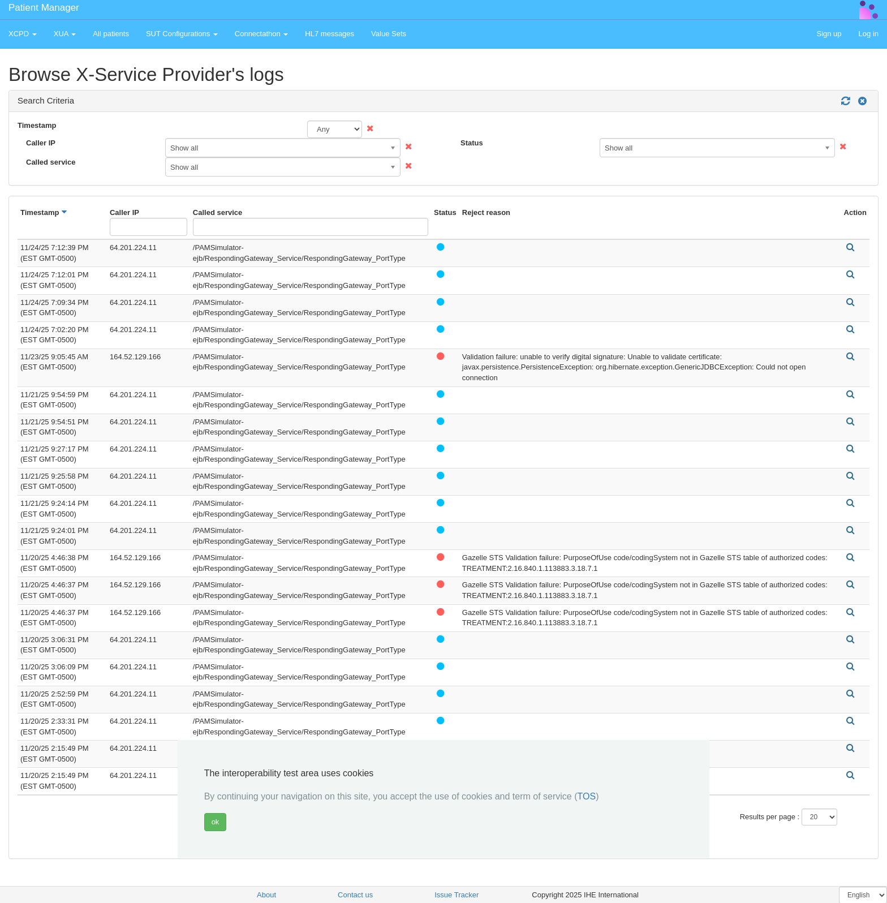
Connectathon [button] (262, 33)
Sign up (828, 33)
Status (471, 143)
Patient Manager (43, 7)
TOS (587, 796)
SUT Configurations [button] (182, 33)
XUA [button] (65, 33)
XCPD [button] (22, 33)
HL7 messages (329, 33)
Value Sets (388, 33)
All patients (111, 33)
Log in (869, 33)
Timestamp (37, 125)
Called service (50, 162)
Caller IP (40, 143)
